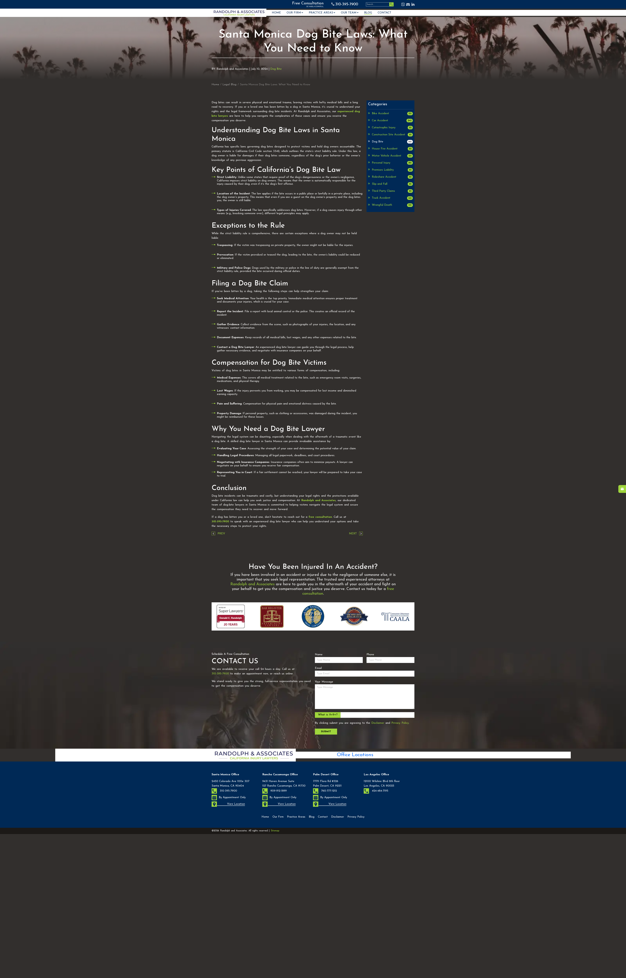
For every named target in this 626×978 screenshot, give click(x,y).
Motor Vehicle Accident (392, 156)
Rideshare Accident (392, 177)
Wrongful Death (392, 205)
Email (318, 668)
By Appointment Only (229, 797)
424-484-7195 (376, 791)
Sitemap (275, 831)
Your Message (324, 681)
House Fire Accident (392, 149)
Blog (368, 12)
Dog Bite (276, 69)
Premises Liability (392, 170)
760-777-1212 (325, 791)
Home (276, 12)
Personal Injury (392, 163)
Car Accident (392, 120)
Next (353, 533)
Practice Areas (321, 12)
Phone (370, 654)
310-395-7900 (346, 4)
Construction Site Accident (392, 134)
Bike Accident (392, 113)
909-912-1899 (274, 791)
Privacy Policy (400, 723)
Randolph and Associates (318, 500)
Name (319, 654)
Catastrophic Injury (392, 127)
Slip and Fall (392, 184)
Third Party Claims (392, 191)
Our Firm (294, 12)
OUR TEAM (348, 12)
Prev (221, 533)
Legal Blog (229, 84)
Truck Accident (392, 198)
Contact (384, 12)
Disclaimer (377, 723)
